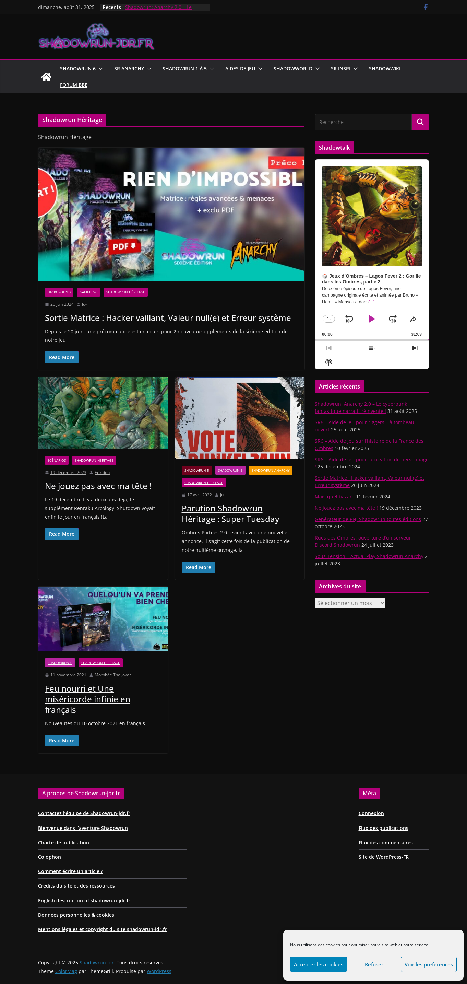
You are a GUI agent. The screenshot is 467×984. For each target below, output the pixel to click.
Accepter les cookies (318, 964)
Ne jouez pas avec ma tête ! (98, 485)
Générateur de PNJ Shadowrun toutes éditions (368, 519)
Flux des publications (383, 828)
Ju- (84, 304)
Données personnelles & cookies (76, 915)
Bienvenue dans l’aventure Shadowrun (83, 828)
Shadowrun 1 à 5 (185, 68)
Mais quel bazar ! (335, 496)
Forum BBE (73, 85)
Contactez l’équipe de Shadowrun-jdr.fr (84, 813)
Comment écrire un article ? (70, 871)
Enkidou (102, 472)
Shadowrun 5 (196, 470)
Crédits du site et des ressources (76, 885)
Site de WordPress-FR (384, 857)
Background (59, 292)
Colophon (49, 857)
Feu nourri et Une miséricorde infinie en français (87, 699)
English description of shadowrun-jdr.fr (84, 900)
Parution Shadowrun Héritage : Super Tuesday (230, 513)
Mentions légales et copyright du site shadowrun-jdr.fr (102, 929)
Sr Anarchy (129, 68)
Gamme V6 (88, 292)
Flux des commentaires (386, 842)
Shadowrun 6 (78, 68)
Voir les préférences (429, 964)
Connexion (371, 813)
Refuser (374, 964)
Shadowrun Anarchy (271, 470)
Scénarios (57, 460)
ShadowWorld (293, 68)
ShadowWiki (384, 68)
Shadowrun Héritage (125, 292)
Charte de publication (63, 842)
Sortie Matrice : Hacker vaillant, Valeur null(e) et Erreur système (168, 317)
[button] (99, 68)
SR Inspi (340, 68)
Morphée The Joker (113, 675)
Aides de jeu (240, 68)
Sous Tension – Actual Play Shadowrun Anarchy (369, 556)
